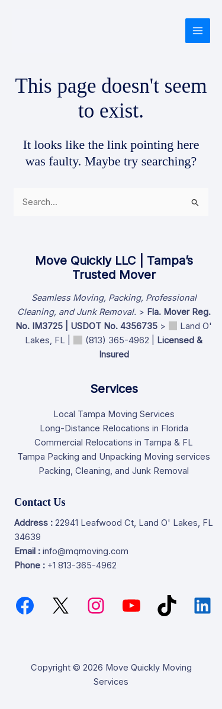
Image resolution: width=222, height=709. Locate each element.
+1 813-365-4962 (82, 565)
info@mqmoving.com (85, 551)
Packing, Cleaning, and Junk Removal (113, 471)
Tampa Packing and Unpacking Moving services (113, 456)
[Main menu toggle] (197, 30)
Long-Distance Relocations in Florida (114, 428)
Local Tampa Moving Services (114, 414)
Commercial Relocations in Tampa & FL (113, 442)
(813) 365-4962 (117, 340)
